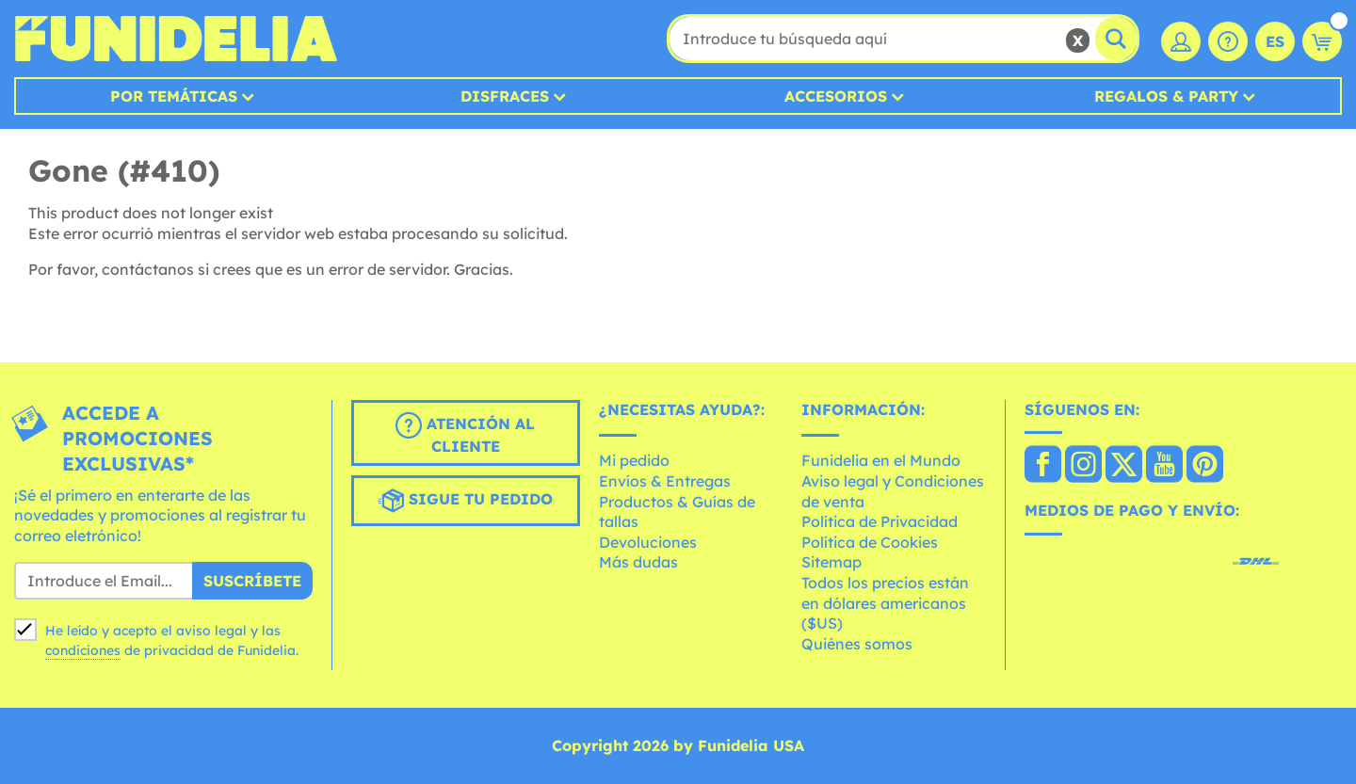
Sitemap (831, 561)
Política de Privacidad (879, 521)
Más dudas (638, 561)
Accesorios (835, 96)
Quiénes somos (856, 643)
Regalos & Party (1166, 96)
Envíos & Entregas (665, 481)
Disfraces (504, 96)
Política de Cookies (869, 542)
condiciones (83, 650)
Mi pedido (634, 460)
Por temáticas (173, 96)
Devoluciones (648, 542)
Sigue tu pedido (465, 501)
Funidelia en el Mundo (880, 460)
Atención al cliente (465, 434)
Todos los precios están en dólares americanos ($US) (885, 602)
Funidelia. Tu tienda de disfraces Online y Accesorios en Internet (175, 38)
